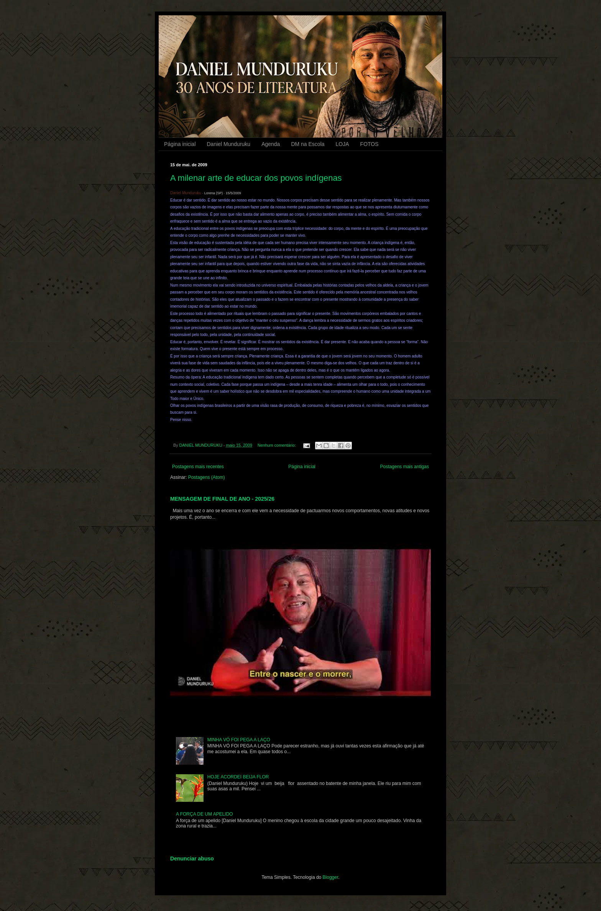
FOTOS (369, 144)
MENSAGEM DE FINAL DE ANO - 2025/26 (222, 499)
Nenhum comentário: (277, 445)
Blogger (330, 877)
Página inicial (180, 144)
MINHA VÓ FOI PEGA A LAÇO (238, 739)
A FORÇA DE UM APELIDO (204, 814)
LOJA (342, 144)
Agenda (270, 144)
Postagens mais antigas (404, 466)
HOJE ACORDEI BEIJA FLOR (238, 777)
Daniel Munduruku (229, 144)
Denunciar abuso (192, 858)
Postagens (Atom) (206, 477)
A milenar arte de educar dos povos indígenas (256, 178)
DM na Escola (307, 144)
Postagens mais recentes (198, 466)
